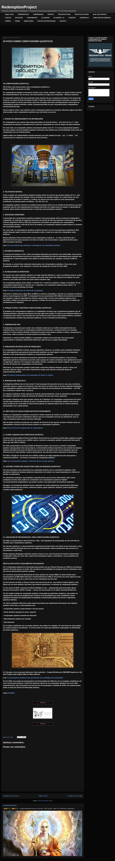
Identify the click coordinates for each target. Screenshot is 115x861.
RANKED (11, 693)
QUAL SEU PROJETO (100, 14)
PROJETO (51, 14)
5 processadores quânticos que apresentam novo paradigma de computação (35, 678)
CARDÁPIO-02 (84, 17)
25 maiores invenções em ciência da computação (25, 290)
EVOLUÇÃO (19, 17)
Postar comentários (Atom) (45, 800)
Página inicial (9, 14)
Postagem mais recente (11, 796)
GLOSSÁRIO (45, 17)
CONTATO (63, 21)
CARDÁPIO (72, 17)
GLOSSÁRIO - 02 (59, 17)
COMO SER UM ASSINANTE (102, 17)
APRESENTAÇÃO (23, 14)
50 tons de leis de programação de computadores (25, 428)
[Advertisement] (57, 28)
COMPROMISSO (38, 14)
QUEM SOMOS (28, 21)
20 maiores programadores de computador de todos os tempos (30, 375)
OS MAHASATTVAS (10, 805)
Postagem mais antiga (74, 796)
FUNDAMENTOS (32, 17)
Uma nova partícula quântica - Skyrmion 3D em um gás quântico (30, 461)
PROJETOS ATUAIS (64, 14)
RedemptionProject (19, 7)
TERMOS (8, 21)
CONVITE (8, 17)
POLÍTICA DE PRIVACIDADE (46, 21)
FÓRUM (17, 21)
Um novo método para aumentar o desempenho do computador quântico (33, 245)
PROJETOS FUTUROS (82, 14)
